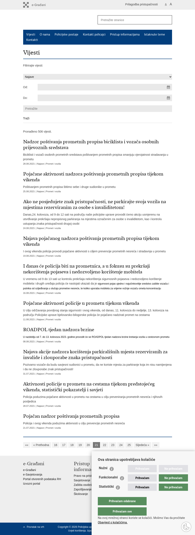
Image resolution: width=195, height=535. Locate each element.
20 (88, 445)
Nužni (103, 476)
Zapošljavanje (83, 489)
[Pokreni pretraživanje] (167, 20)
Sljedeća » (142, 445)
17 (64, 445)
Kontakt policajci (94, 34)
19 (80, 445)
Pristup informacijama (125, 34)
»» (155, 445)
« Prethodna (41, 445)
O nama (45, 34)
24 (121, 445)
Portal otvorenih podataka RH (42, 479)
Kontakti (32, 40)
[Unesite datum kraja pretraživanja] (105, 98)
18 (72, 445)
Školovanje (81, 494)
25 (129, 445)
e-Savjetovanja (32, 474)
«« (27, 445)
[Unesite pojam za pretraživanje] (129, 20)
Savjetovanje (82, 480)
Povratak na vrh (35, 527)
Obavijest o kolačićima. (113, 522)
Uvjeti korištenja (77, 530)
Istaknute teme (154, 34)
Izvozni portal (31, 483)
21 (96, 445)
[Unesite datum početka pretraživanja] (105, 87)
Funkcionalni (108, 486)
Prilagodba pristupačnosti (141, 4)
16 (55, 445)
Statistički (106, 495)
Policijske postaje (66, 34)
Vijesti (30, 34)
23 (112, 445)
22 (104, 445)
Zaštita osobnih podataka (90, 484)
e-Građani (29, 470)
